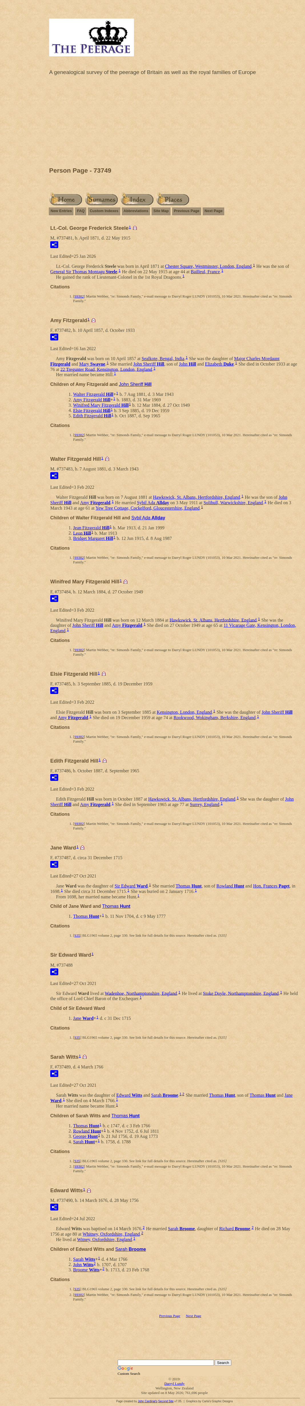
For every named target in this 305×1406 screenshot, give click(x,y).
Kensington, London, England (184, 712)
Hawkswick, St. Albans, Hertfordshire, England (196, 497)
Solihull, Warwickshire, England (233, 502)
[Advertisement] (174, 123)
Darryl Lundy (174, 1383)
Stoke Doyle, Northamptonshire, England (241, 993)
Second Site (166, 1401)
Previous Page (187, 211)
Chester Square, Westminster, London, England (208, 266)
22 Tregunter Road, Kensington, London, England (106, 369)
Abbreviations (136, 211)
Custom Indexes (104, 211)
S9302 (79, 296)
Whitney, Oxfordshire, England (111, 1234)
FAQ (81, 211)
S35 (77, 935)
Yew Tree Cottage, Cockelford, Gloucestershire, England (147, 508)
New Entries (61, 211)
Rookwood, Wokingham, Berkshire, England (215, 717)
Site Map (160, 211)
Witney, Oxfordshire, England (104, 1239)
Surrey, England (204, 804)
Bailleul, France (205, 271)
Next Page (213, 211)
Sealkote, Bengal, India (163, 358)
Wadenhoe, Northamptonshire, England (141, 993)
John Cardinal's (147, 1401)
